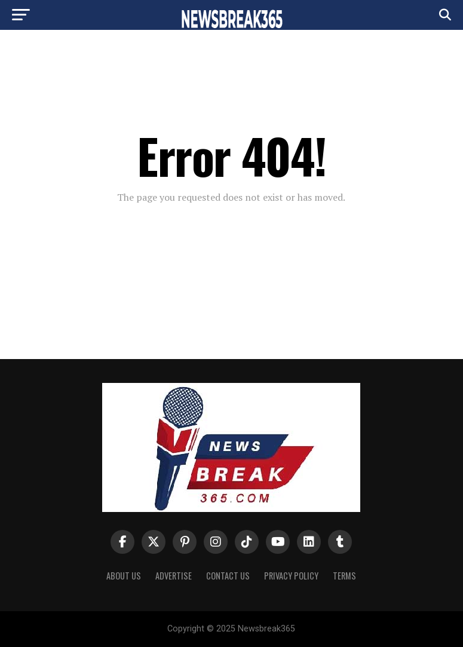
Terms (344, 575)
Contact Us (228, 575)
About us (123, 575)
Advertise (173, 575)
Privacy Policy (291, 575)
